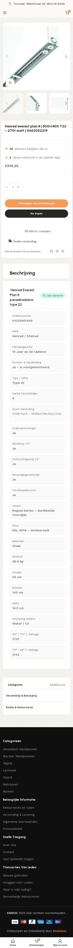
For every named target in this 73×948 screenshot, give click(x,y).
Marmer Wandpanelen (19, 756)
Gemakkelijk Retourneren (21, 896)
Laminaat (9, 770)
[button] (51, 251)
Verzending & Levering (19, 814)
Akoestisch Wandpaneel (20, 749)
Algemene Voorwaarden (20, 822)
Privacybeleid (12, 829)
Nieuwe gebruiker (15, 875)
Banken (8, 791)
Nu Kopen (37, 213)
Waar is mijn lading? (17, 889)
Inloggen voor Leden (18, 882)
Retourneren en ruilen (18, 807)
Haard (7, 777)
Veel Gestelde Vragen (18, 859)
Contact (8, 852)
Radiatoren (57, 685)
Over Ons (9, 845)
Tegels (7, 763)
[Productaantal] (13, 187)
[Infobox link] (36, 4)
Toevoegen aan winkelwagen (36, 203)
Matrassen (10, 784)
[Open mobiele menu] (5, 13)
